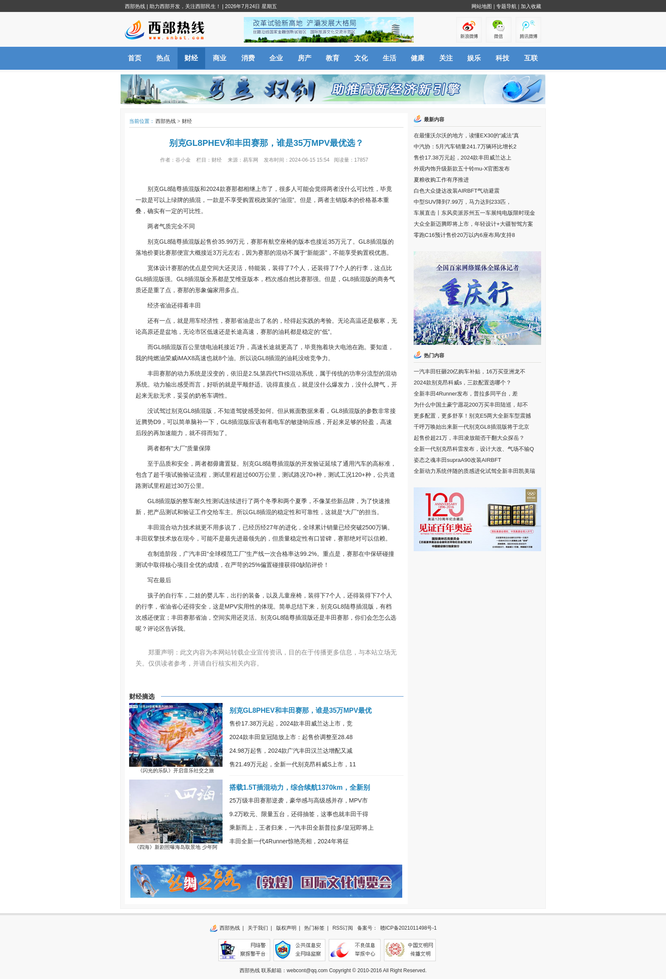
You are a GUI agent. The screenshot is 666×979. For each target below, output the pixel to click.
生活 (389, 58)
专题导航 (506, 6)
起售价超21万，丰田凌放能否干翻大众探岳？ (469, 438)
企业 (276, 58)
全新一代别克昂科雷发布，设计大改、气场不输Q (474, 449)
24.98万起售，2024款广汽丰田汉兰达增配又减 (291, 750)
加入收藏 (531, 6)
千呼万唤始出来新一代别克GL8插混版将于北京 (471, 427)
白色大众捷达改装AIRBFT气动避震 (457, 191)
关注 (446, 58)
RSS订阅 (343, 928)
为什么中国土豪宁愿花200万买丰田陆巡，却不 (471, 404)
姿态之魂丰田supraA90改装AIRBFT (457, 460)
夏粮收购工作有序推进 (441, 179)
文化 (361, 58)
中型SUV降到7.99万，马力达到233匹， (462, 202)
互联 (531, 58)
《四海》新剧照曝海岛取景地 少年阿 (175, 847)
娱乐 (474, 58)
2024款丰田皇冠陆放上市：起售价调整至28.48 (291, 737)
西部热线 (135, 6)
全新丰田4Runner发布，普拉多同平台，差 (466, 393)
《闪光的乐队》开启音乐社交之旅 (176, 771)
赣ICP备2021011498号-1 (408, 928)
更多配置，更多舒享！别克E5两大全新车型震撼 (472, 416)
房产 (304, 58)
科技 (502, 58)
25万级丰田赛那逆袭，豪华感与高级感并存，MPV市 (298, 800)
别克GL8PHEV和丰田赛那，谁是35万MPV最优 (300, 710)
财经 (191, 58)
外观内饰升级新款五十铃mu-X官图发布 (462, 168)
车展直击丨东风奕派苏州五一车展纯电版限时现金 (474, 213)
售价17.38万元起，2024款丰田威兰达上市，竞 (291, 723)
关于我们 (258, 928)
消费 (248, 58)
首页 (134, 58)
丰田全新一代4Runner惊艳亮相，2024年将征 (289, 841)
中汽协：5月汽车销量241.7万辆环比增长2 (465, 146)
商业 (219, 58)
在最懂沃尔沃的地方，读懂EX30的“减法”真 (466, 135)
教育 (332, 58)
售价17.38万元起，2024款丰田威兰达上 (462, 157)
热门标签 (314, 928)
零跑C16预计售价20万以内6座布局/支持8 (464, 235)
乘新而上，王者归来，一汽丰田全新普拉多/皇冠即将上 (301, 827)
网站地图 (481, 6)
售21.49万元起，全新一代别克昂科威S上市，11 (292, 764)
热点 (163, 58)
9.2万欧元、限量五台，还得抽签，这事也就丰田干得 (298, 814)
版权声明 (286, 928)
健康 (417, 58)
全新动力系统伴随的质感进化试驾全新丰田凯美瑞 (474, 471)
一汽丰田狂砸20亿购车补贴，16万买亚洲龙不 (469, 371)
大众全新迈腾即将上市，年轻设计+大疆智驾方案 (473, 224)
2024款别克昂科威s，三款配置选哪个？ (462, 382)
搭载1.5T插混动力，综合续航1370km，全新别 (299, 787)
